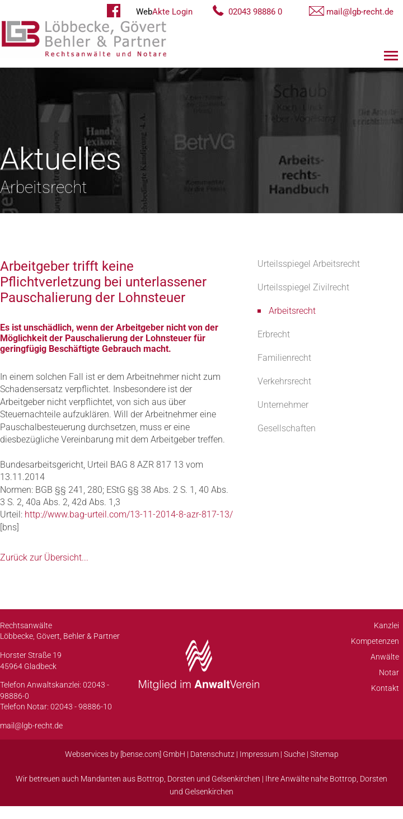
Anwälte (385, 656)
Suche (294, 754)
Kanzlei (386, 625)
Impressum (259, 754)
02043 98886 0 (255, 12)
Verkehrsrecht (284, 381)
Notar (389, 672)
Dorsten (181, 778)
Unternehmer (282, 404)
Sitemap (324, 754)
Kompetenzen (375, 641)
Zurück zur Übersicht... (44, 557)
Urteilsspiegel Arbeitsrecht (308, 263)
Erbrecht (273, 334)
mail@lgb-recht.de (359, 12)
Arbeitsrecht (292, 310)
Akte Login (164, 12)
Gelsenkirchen (236, 778)
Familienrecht (284, 357)
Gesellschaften (286, 428)
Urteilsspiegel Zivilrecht (303, 287)
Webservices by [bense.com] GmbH (125, 754)
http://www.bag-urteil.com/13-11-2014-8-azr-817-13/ (129, 514)
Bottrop (150, 778)
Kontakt (385, 688)
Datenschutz (212, 754)
